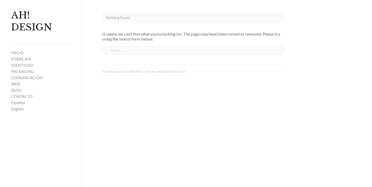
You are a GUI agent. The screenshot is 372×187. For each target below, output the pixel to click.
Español (18, 102)
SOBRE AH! (21, 59)
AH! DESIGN (31, 21)
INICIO (17, 52)
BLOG (16, 90)
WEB (15, 84)
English (17, 108)
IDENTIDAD (22, 65)
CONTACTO (22, 96)
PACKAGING (22, 71)
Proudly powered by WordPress (123, 71)
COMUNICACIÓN (26, 77)
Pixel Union (177, 71)
